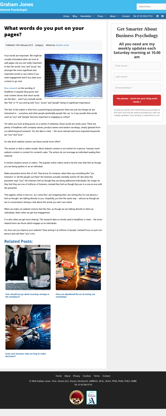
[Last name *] (137, 77)
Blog (75, 16)
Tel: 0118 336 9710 (143, 16)
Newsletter (88, 16)
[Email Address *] (137, 88)
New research (10, 88)
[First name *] (137, 66)
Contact (126, 16)
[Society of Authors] (91, 404)
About (115, 16)
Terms (97, 376)
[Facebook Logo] (162, 16)
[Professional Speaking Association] (76, 404)
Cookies (87, 376)
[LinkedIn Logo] (157, 16)
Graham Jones (16, 4)
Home (66, 16)
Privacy (76, 376)
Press (103, 16)
